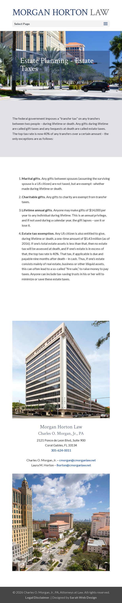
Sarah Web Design (83, 597)
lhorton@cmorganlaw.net (74, 465)
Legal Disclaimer (37, 597)
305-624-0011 (61, 450)
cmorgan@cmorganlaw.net (77, 460)
